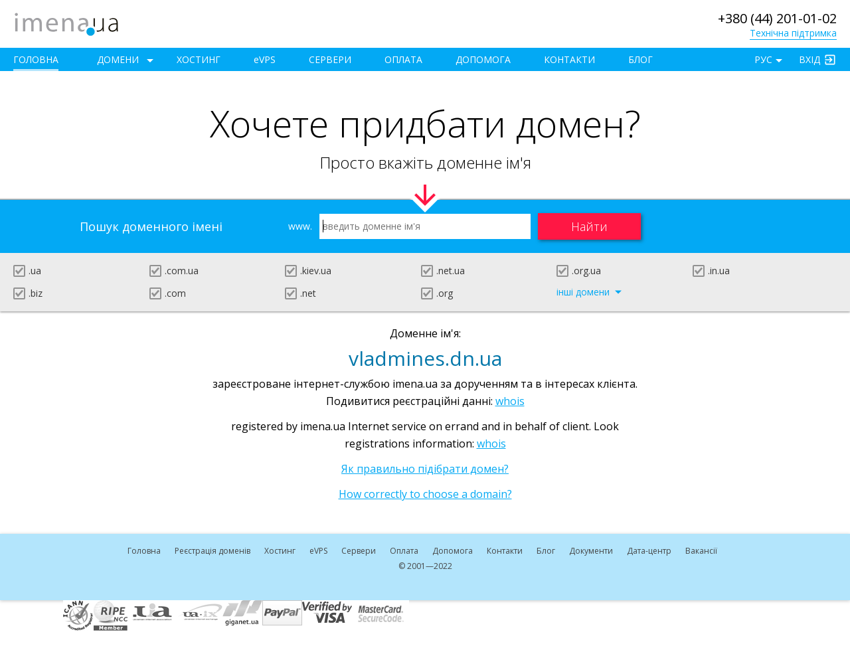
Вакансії (701, 550)
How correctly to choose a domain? (425, 494)
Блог (640, 59)
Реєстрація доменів (212, 550)
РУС (763, 59)
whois (510, 401)
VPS (265, 59)
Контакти (569, 59)
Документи (591, 550)
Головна (35, 59)
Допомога (483, 59)
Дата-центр (649, 550)
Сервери (330, 59)
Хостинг (198, 59)
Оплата (403, 59)
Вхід (809, 59)
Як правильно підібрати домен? (425, 468)
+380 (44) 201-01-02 (777, 18)
